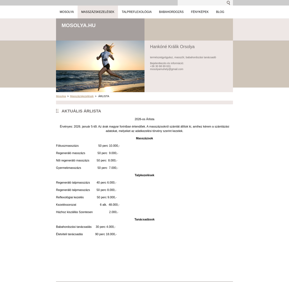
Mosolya (61, 96)
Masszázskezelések (82, 96)
